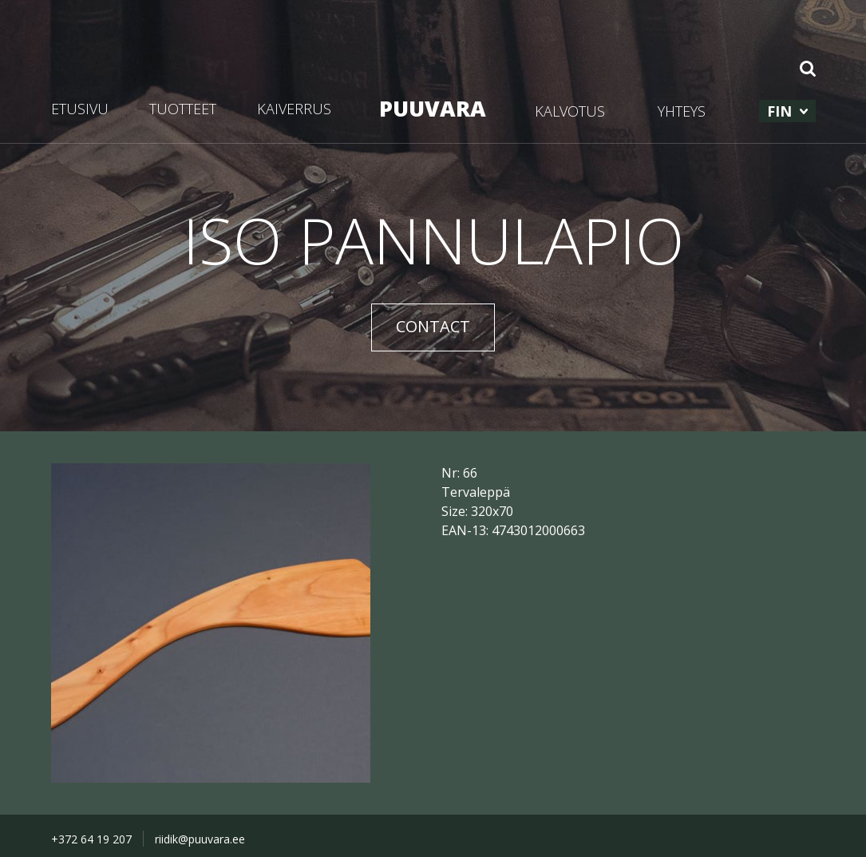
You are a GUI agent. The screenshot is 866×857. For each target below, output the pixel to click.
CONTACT (433, 326)
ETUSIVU (80, 108)
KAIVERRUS (294, 108)
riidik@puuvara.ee (200, 839)
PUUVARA (432, 108)
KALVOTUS (570, 111)
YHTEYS (682, 111)
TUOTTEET (182, 108)
